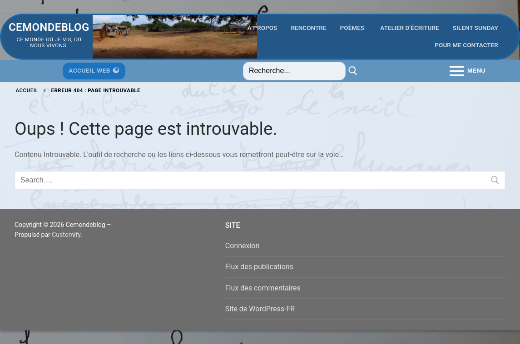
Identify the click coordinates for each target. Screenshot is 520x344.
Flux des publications (259, 266)
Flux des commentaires (263, 288)
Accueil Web (94, 70)
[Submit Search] (353, 71)
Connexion (242, 245)
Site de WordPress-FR (260, 309)
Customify (66, 234)
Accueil (27, 90)
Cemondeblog (49, 27)
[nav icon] (467, 71)
